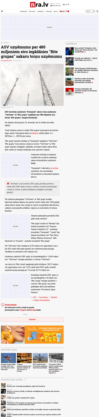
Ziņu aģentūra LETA (6, 60)
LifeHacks (49, 11)
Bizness (6, 43)
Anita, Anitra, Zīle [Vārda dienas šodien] (55, 6)
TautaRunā (40, 11)
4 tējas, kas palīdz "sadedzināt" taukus (21, 398)
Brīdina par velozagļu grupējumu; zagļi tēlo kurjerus (26, 386)
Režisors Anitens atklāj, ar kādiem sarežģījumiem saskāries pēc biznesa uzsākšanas (33, 392)
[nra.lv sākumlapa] (39, 4)
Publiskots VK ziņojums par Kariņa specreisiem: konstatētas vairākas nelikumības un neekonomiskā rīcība (32, 403)
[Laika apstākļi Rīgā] (66, 5)
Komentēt (32, 319)
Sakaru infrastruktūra (41, 300)
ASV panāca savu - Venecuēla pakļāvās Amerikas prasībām (40, 366)
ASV (33, 297)
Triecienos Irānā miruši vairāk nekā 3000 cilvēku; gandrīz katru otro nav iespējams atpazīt (56, 368)
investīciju (54, 168)
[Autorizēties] (97, 11)
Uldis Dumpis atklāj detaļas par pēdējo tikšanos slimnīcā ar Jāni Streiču (86, 70)
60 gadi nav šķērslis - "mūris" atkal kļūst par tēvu (86, 59)
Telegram (23, 310)
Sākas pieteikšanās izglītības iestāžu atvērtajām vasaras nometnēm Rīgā (34, 409)
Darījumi (53, 297)
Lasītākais (71, 43)
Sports (56, 11)
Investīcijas (42, 297)
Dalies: (25, 314)
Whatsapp (32, 310)
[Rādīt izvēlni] (2, 11)
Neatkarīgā (23, 11)
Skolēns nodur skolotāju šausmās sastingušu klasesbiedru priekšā (84, 80)
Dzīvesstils (32, 11)
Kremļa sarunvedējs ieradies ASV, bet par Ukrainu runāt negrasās (8, 366)
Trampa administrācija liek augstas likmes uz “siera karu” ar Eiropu (24, 367)
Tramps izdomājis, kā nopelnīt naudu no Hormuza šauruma (86, 90)
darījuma (35, 133)
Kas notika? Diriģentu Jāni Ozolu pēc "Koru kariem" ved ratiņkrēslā (86, 50)
